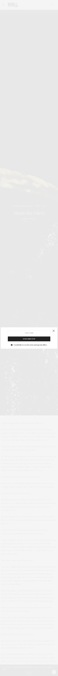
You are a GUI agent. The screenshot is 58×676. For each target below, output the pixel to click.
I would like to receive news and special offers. (30, 345)
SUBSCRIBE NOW (29, 339)
